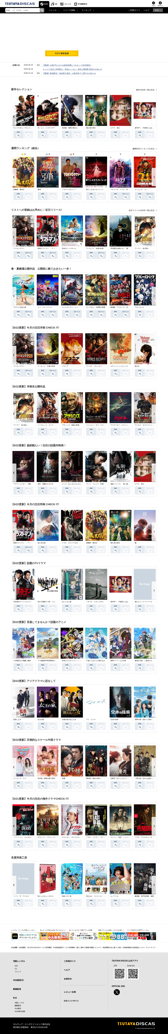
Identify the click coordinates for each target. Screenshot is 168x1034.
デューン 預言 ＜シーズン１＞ (122, 837)
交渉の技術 (114, 719)
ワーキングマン (18, 248)
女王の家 (41, 719)
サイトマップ (150, 947)
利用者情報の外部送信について (134, 947)
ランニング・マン (141, 189)
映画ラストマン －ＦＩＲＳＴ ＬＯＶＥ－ (53, 248)
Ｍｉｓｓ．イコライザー (46, 128)
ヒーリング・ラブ (19, 778)
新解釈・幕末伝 (18, 189)
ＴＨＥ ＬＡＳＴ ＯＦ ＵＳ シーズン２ (102, 837)
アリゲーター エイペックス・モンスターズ (126, 425)
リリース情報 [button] (69, 10)
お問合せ (68, 978)
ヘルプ (146, 10)
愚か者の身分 (91, 128)
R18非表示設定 (20, 1011)
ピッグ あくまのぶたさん (71, 484)
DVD (46, 4)
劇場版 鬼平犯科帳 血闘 (144, 896)
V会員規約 (22, 947)
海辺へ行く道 (66, 896)
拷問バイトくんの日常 (118, 661)
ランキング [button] (86, 10)
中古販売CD (82, 4)
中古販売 (18, 1008)
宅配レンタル (19, 1002)
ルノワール (114, 896)
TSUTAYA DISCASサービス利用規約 (39, 947)
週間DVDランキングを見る (143, 149)
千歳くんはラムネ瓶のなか (95, 661)
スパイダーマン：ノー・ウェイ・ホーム (76, 307)
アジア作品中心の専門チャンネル (138, 930)
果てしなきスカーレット (95, 189)
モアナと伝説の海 (19, 307)
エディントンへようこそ (119, 366)
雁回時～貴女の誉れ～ (94, 778)
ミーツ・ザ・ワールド (21, 896)
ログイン (160, 5)
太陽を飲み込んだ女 (69, 719)
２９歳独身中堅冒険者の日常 (48, 661)
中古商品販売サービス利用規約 (64, 947)
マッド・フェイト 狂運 (95, 484)
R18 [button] (157, 10)
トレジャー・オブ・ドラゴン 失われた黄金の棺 (103, 425)
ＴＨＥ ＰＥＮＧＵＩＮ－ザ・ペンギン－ (150, 837)
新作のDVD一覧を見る (145, 90)
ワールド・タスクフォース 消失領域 (148, 425)
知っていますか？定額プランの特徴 (80, 930)
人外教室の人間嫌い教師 (22, 661)
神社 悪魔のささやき (45, 484)
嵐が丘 (137, 366)
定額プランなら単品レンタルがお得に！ (111, 930)
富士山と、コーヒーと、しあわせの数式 (100, 896)
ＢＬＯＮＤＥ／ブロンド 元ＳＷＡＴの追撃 (29, 128)
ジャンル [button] (53, 10)
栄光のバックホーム (69, 248)
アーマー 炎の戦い (142, 248)
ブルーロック (139, 307)
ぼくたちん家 (66, 602)
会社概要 (14, 947)
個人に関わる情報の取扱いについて (88, 947)
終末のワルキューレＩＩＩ (71, 661)
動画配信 (17, 989)
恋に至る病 (42, 543)
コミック (67, 4)
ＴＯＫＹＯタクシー (69, 189)
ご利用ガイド (134, 10)
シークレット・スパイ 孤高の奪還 (50, 425)
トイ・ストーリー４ (45, 307)
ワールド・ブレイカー (94, 366)
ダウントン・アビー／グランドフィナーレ (53, 837)
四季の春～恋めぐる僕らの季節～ (146, 719)
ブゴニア (65, 366)
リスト (154, 5)
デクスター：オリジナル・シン (73, 837)
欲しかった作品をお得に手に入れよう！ (53, 930)
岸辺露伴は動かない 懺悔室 (121, 248)
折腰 (63, 778)
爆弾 (39, 189)
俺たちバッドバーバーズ (143, 602)
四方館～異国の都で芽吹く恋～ (49, 778)
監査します (17, 719)
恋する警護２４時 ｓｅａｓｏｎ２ (50, 602)
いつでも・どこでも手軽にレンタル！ (23, 930)
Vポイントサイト (71, 1000)
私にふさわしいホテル (45, 896)
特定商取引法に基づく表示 (112, 947)
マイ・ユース (91, 719)
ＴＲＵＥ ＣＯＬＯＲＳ (95, 602)
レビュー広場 (70, 991)
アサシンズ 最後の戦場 (70, 425)
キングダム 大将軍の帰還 (95, 307)
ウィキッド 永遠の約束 (95, 248)
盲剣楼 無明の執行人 (70, 128)
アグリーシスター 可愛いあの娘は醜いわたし (29, 484)
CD (56, 4)
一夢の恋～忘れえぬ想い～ (144, 778)
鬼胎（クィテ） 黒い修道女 (121, 484)
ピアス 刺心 (115, 128)
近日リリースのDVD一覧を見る (142, 210)
